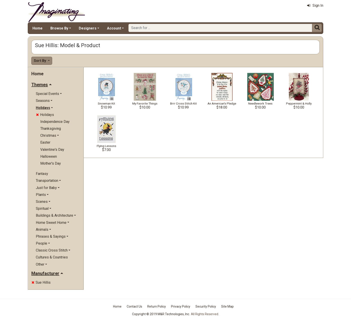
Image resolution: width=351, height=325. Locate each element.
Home (37, 28)
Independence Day (55, 122)
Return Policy (156, 306)
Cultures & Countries (52, 257)
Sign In (315, 5)
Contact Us (134, 306)
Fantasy (42, 174)
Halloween (48, 156)
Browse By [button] (59, 28)
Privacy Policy (180, 306)
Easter (45, 142)
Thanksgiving (50, 128)
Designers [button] (87, 28)
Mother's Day (50, 163)
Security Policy (205, 306)
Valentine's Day (52, 149)
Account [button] (114, 28)
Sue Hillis (41, 282)
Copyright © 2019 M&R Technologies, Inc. (161, 314)
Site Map (227, 306)
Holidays (45, 115)
